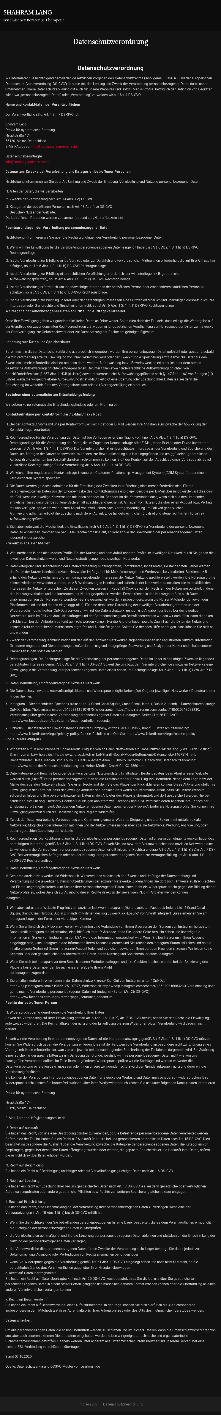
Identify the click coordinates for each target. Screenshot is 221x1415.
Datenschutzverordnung (123, 1408)
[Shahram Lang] (33, 15)
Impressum (88, 1408)
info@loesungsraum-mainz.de (54, 147)
